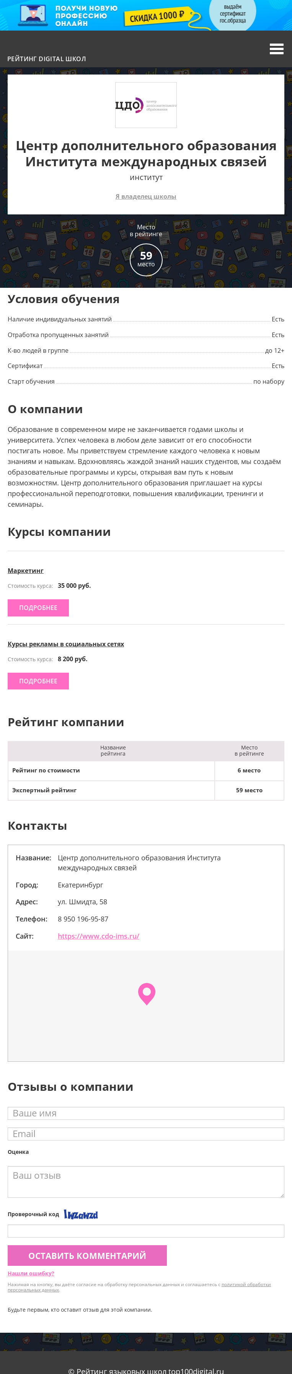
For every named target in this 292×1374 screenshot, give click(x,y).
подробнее (38, 607)
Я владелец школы (146, 196)
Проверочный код (33, 1214)
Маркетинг (26, 570)
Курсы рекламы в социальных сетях (66, 644)
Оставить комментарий (87, 1255)
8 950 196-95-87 (83, 918)
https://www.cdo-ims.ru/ (98, 936)
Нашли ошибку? (31, 1273)
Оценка (18, 1151)
